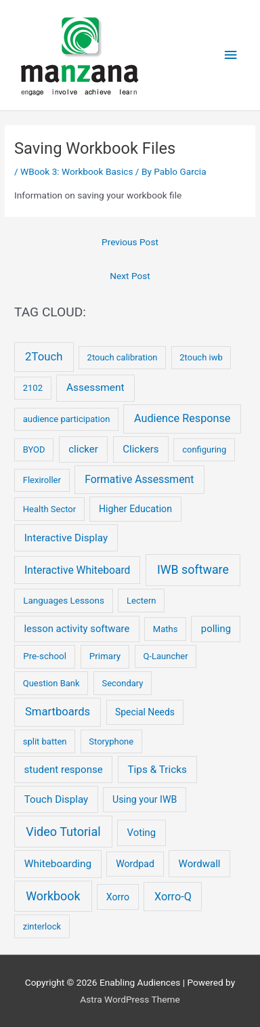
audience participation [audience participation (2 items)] (66, 419)
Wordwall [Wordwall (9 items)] (200, 864)
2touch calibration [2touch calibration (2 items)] (122, 357)
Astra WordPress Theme (129, 999)
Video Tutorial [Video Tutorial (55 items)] (63, 831)
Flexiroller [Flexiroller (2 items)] (42, 480)
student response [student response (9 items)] (63, 769)
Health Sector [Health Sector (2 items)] (49, 509)
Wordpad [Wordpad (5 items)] (135, 863)
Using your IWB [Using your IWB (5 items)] (144, 799)
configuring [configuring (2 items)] (204, 449)
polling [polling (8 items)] (216, 629)
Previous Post (130, 241)
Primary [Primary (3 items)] (105, 656)
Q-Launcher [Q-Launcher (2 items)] (165, 656)
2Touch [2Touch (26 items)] (43, 356)
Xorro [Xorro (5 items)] (117, 897)
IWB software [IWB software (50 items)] (193, 569)
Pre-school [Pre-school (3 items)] (44, 656)
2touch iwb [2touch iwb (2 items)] (200, 357)
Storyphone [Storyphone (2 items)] (111, 741)
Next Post (130, 275)
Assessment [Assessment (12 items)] (95, 387)
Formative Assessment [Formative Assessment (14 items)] (139, 479)
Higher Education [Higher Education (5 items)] (135, 508)
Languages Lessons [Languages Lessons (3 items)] (63, 600)
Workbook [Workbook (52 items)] (53, 896)
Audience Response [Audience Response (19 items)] (182, 418)
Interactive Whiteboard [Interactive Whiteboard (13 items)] (77, 570)
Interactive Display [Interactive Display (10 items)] (66, 538)
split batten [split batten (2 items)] (45, 741)
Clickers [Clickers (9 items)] (140, 449)
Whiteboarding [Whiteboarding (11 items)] (57, 864)
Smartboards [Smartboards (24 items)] (57, 711)
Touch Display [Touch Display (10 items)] (56, 799)
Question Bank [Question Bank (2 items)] (51, 683)
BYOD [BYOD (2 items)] (34, 449)
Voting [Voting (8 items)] (141, 832)
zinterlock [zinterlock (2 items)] (42, 926)
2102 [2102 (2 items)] (33, 388)
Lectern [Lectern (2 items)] (141, 600)
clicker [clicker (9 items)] (83, 449)
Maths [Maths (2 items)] (165, 629)
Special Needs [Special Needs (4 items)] (145, 712)
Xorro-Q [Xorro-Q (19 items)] (173, 896)
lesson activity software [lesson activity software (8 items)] (76, 629)
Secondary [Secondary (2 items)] (122, 683)
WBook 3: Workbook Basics (76, 171)
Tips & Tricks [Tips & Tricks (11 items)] (157, 769)
